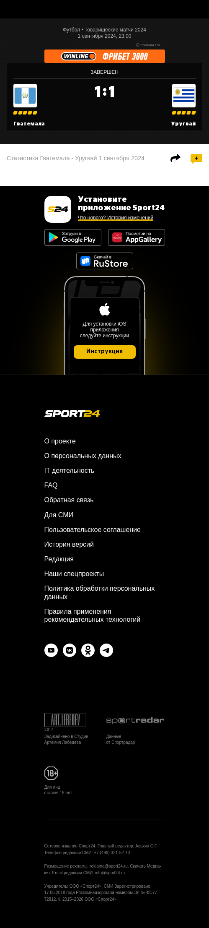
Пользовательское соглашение (92, 529)
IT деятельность (69, 470)
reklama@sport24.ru (109, 866)
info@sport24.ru (110, 873)
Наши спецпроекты (74, 573)
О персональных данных (82, 455)
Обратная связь (69, 499)
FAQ (51, 485)
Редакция (59, 559)
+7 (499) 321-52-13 (112, 852)
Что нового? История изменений (116, 218)
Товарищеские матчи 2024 (115, 30)
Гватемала (29, 123)
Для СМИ (58, 515)
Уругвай (183, 123)
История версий (69, 544)
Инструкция (104, 352)
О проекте (60, 441)
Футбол (71, 30)
